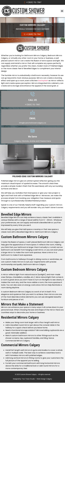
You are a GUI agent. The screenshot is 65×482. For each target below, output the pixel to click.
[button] (62, 11)
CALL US (32, 100)
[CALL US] (32, 94)
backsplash (43, 80)
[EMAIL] (32, 112)
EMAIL (32, 118)
